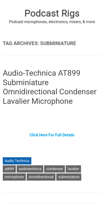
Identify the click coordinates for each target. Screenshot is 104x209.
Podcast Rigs (52, 13)
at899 (9, 169)
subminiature (68, 177)
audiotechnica (30, 169)
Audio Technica (17, 161)
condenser (54, 169)
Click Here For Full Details (51, 135)
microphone (14, 177)
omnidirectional (41, 177)
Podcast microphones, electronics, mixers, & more (52, 21)
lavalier (73, 169)
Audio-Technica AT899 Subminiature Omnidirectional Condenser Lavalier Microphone (50, 87)
